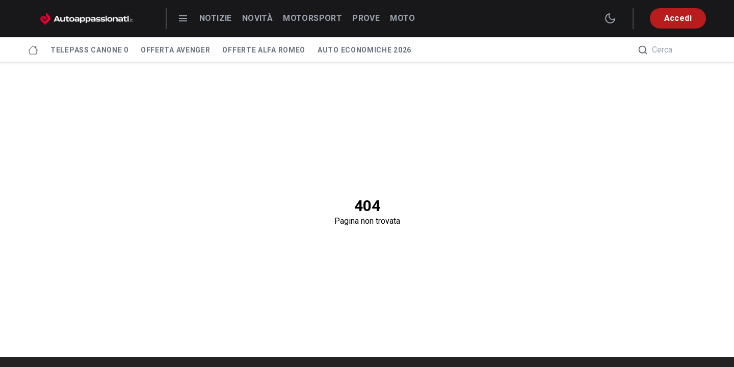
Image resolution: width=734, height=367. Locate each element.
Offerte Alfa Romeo (263, 50)
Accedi (678, 18)
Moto (402, 18)
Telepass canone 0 (89, 50)
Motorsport (312, 18)
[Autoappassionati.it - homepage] (86, 18)
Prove (366, 18)
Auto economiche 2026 (364, 50)
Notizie (215, 18)
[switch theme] (610, 18)
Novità (257, 18)
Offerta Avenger (176, 50)
